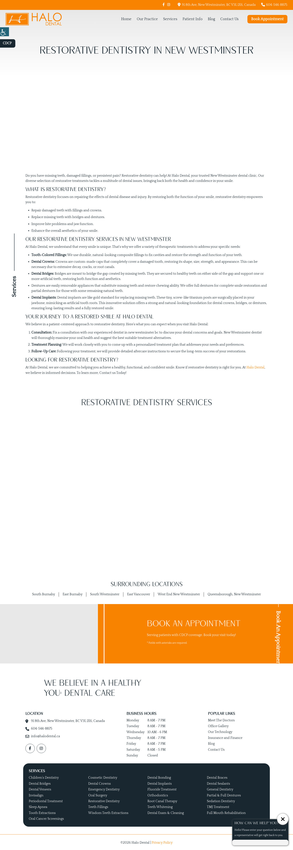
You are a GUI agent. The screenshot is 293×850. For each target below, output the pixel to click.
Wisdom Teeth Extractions (108, 812)
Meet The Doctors (221, 719)
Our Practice (147, 19)
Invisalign (36, 794)
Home (126, 19)
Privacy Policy (162, 842)
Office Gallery (218, 725)
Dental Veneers (40, 788)
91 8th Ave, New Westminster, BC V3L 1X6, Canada (217, 5)
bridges (78, 217)
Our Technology (220, 731)
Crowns (61, 261)
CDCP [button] (7, 43)
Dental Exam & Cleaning (165, 812)
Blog (211, 19)
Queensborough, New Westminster (234, 593)
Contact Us (229, 19)
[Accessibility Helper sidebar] (4, 31)
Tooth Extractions (42, 812)
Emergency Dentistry (104, 788)
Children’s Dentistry (44, 777)
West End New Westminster (179, 593)
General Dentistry (220, 788)
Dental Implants (159, 783)
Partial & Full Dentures (224, 794)
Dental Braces (217, 777)
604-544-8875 (274, 5)
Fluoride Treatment (162, 788)
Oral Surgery (97, 794)
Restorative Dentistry (104, 800)
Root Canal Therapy (162, 800)
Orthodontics (157, 794)
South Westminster (104, 593)
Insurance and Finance (225, 737)
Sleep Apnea (38, 806)
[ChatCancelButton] (282, 819)
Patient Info (193, 19)
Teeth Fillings (98, 806)
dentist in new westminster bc (135, 332)
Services (170, 19)
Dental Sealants (218, 783)
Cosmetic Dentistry (102, 777)
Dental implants (69, 297)
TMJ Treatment (218, 806)
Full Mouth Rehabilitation (226, 812)
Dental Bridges (40, 783)
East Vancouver (138, 593)
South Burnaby (43, 593)
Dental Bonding (159, 777)
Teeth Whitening (160, 806)
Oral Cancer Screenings (46, 818)
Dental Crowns (99, 783)
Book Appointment (267, 19)
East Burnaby (72, 593)
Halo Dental (255, 367)
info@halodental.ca (45, 735)
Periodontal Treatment (46, 800)
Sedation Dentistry (221, 800)
